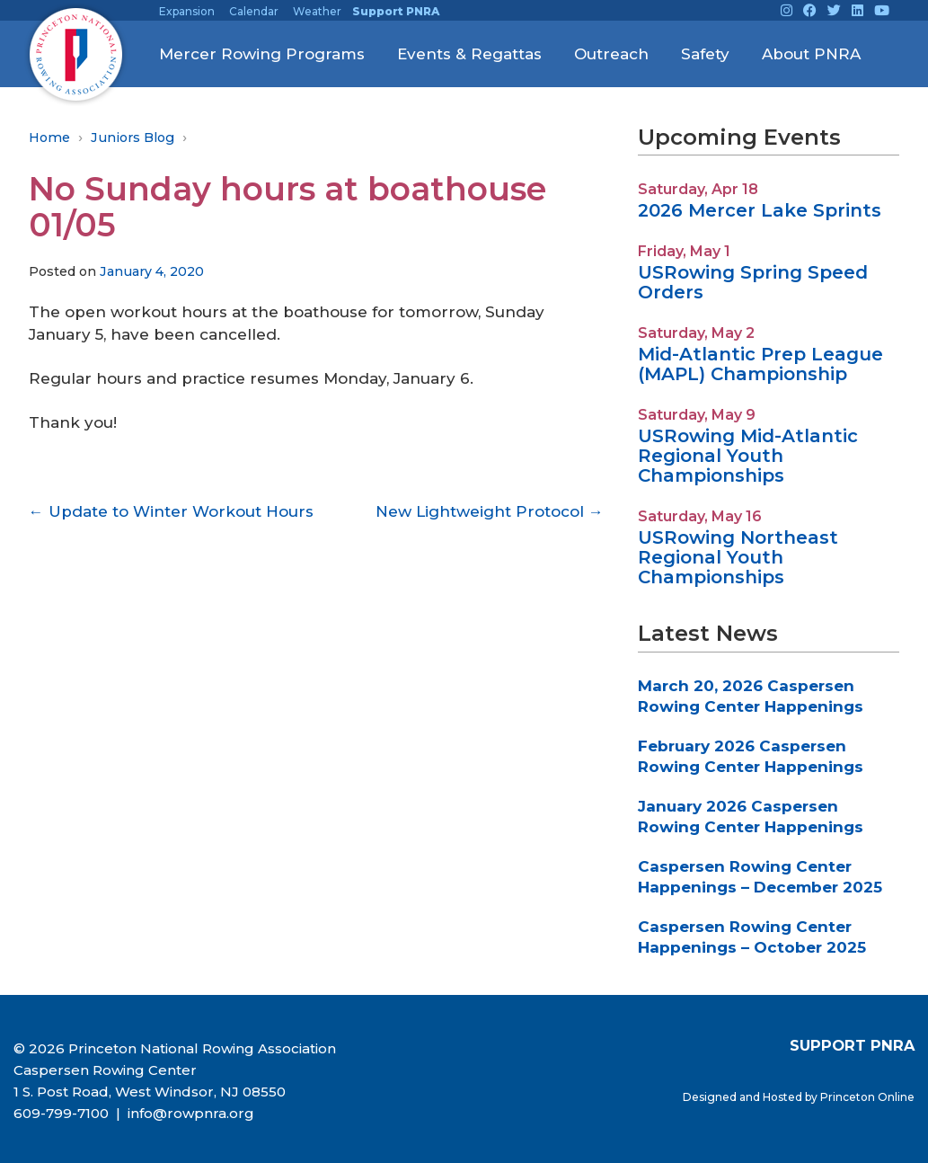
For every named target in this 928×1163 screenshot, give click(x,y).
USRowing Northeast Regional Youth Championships (738, 557)
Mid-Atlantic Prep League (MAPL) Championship (760, 364)
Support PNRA (395, 11)
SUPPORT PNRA (852, 1045)
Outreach (611, 54)
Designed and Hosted (744, 1097)
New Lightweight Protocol (490, 511)
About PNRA (811, 54)
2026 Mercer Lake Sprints (759, 210)
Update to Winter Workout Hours (171, 511)
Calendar (253, 11)
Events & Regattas (469, 54)
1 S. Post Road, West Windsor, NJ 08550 (149, 1091)
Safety (705, 54)
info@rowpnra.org (189, 1113)
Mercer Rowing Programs (262, 54)
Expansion (187, 11)
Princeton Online (867, 1097)
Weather (317, 11)
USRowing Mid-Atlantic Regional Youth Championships (748, 455)
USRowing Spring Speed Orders (753, 282)
